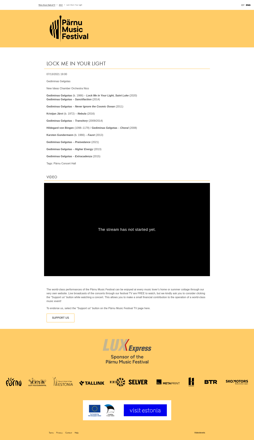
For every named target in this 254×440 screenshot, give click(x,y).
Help (77, 432)
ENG (248, 5)
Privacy (59, 432)
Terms (51, 432)
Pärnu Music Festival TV (47, 5)
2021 (61, 5)
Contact (68, 432)
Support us (60, 317)
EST (242, 5)
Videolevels (199, 432)
